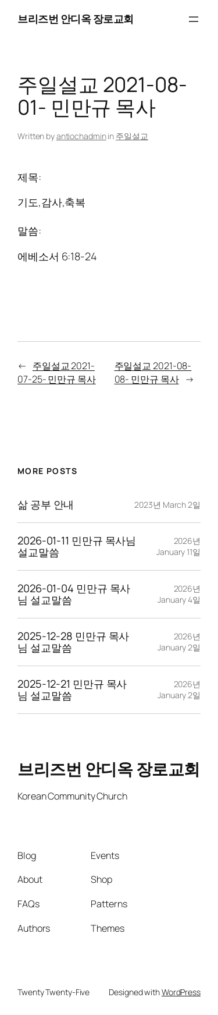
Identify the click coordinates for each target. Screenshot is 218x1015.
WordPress (181, 992)
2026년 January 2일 (179, 642)
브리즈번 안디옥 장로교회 (75, 19)
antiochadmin (81, 136)
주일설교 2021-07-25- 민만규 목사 (56, 372)
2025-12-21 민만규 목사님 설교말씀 (72, 690)
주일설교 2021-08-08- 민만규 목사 (153, 372)
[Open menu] (194, 19)
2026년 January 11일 (178, 546)
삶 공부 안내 (45, 504)
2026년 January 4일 (179, 594)
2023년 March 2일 (167, 504)
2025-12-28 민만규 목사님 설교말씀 (73, 642)
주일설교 (132, 136)
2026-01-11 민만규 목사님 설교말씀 (76, 546)
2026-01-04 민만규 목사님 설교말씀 (73, 594)
